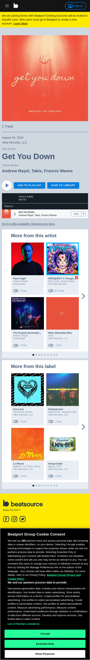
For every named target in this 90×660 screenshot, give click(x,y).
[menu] (83, 213)
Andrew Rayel (15, 171)
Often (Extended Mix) (60, 333)
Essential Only (45, 645)
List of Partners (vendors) (23, 625)
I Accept (45, 635)
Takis (37, 171)
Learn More (21, 23)
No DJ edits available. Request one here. (28, 223)
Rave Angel (19, 278)
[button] (6, 213)
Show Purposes (45, 655)
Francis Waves (58, 171)
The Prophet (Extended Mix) (28, 333)
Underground (55, 409)
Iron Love (18, 409)
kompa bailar (55, 463)
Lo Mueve (18, 463)
